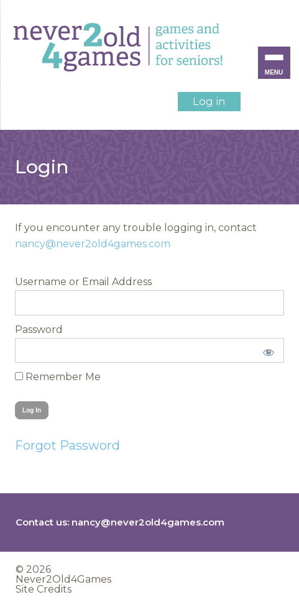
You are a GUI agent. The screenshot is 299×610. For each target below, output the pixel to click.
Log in (209, 101)
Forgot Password (67, 445)
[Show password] (266, 350)
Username (41, 282)
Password (39, 329)
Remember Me (58, 377)
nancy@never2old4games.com (92, 244)
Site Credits (43, 589)
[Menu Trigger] (274, 63)
